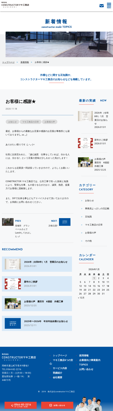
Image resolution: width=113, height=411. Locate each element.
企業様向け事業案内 (89, 360)
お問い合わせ (86, 369)
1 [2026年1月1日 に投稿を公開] (94, 278)
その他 (88, 241)
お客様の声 (50, 122)
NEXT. (54, 221)
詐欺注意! (53, 225)
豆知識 (88, 216)
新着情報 (25, 62)
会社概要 (57, 377)
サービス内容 (60, 368)
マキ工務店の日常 (30, 122)
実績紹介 (57, 372)
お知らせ (12, 122)
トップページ (8, 62)
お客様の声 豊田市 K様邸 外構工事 (102, 163)
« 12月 (81, 297)
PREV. (18, 221)
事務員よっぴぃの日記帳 (97, 208)
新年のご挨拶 (101, 140)
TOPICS (83, 364)
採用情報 (84, 355)
